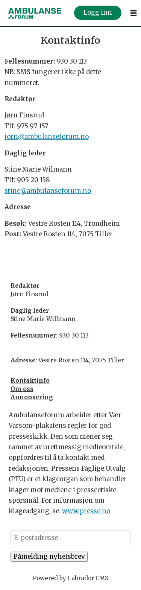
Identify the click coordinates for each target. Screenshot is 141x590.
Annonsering (32, 397)
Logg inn (97, 13)
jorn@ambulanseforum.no (47, 137)
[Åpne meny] (133, 13)
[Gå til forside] (35, 13)
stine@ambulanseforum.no (48, 191)
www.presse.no (86, 511)
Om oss (22, 388)
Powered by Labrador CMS (70, 578)
